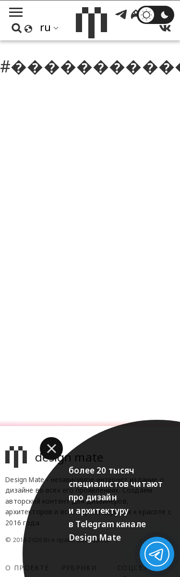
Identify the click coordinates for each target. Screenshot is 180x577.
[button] (51, 448)
